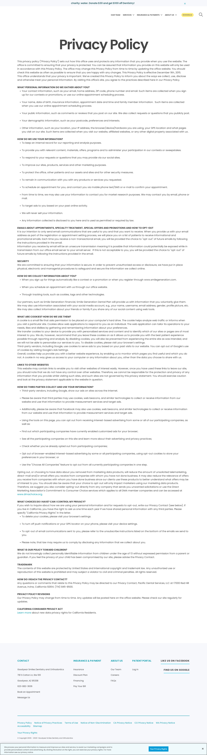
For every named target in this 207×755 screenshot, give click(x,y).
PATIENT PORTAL (141, 660)
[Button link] (187, 15)
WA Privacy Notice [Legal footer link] (165, 723)
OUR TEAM (115, 15)
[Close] (203, 749)
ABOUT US (169, 15)
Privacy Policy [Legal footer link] (24, 723)
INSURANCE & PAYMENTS (148, 15)
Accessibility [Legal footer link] (23, 726)
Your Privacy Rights (27, 732)
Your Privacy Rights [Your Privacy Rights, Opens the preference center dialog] (158, 749)
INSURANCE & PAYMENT (87, 660)
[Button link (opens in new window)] (175, 661)
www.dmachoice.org (29, 494)
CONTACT (23, 660)
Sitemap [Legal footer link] (37, 726)
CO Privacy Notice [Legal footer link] (144, 723)
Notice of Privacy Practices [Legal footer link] (48, 723)
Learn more (24, 612)
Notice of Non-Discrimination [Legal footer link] (96, 723)
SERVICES (127, 15)
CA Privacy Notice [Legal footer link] (122, 723)
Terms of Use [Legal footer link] (71, 723)
